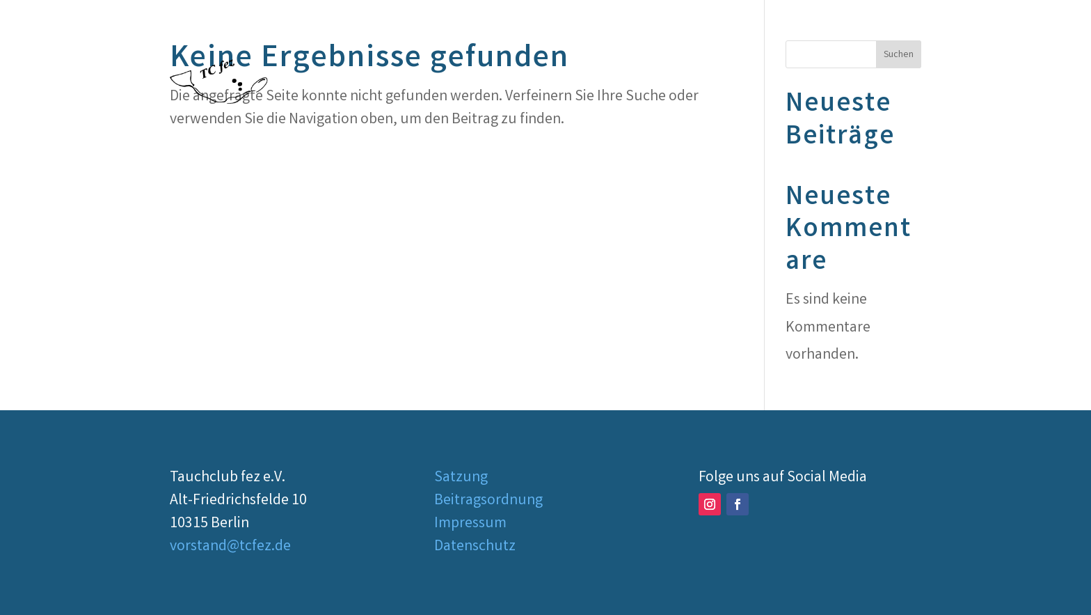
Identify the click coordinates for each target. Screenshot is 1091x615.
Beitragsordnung (488, 501)
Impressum (470, 524)
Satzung (461, 478)
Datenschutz (475, 547)
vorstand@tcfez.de (230, 547)
